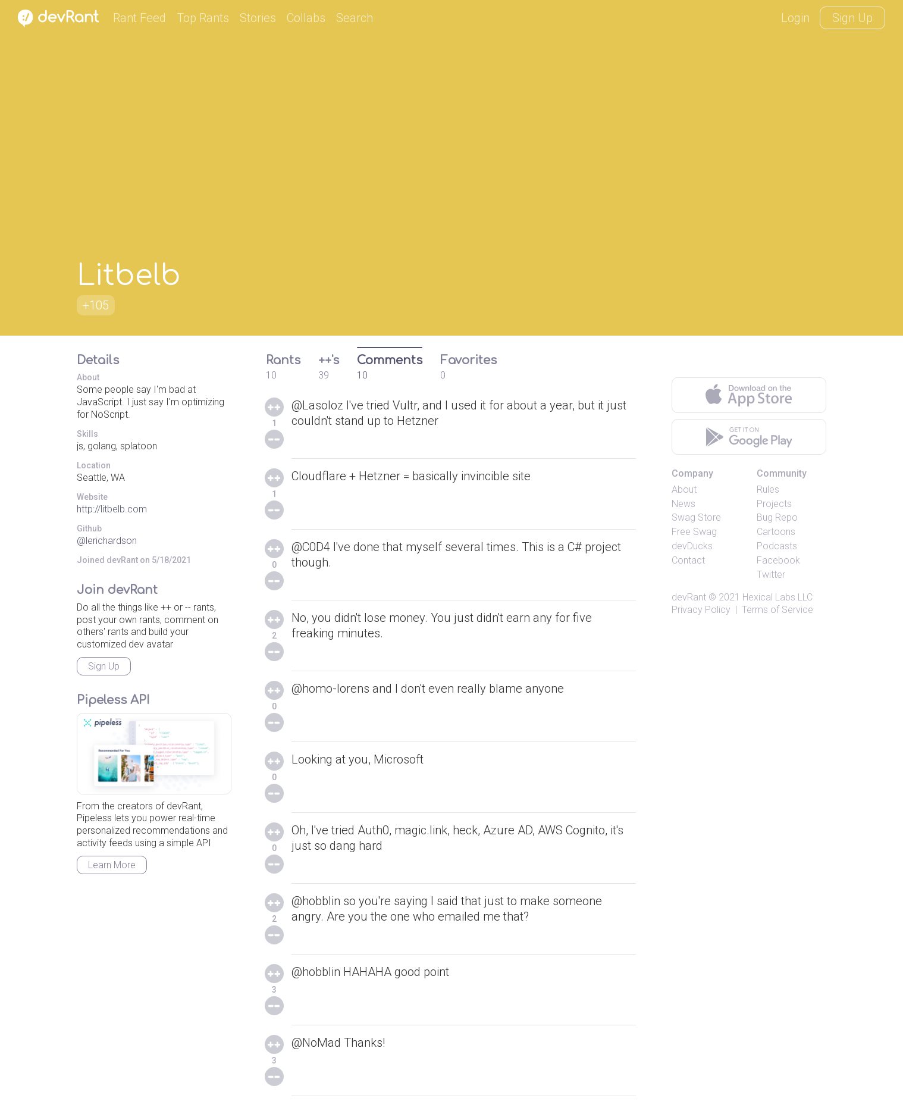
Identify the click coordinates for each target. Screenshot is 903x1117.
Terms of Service (777, 609)
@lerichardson (107, 540)
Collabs (306, 18)
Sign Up (852, 18)
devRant (689, 597)
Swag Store (696, 517)
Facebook (778, 560)
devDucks (692, 546)
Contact (688, 560)
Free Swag (694, 531)
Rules (768, 489)
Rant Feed (139, 18)
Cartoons (776, 531)
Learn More (112, 865)
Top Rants (203, 18)
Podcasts (777, 546)
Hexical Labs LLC (777, 597)
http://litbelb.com (112, 509)
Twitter (771, 574)
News (683, 503)
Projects (774, 503)
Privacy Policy (701, 609)
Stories (258, 18)
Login (795, 18)
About (684, 489)
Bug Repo (777, 517)
